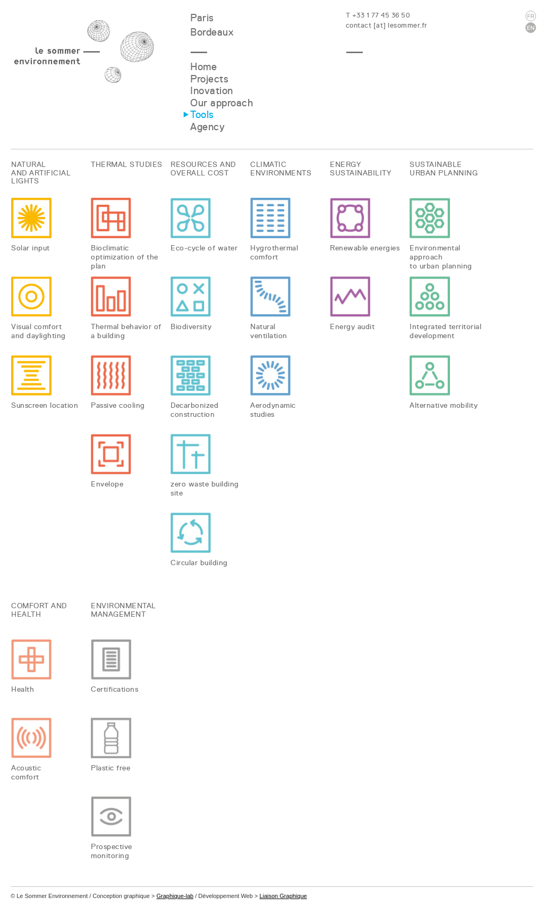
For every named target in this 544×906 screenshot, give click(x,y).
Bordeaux (211, 32)
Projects (209, 79)
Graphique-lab (174, 896)
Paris (202, 17)
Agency (207, 126)
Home (203, 66)
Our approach (221, 102)
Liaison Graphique (283, 896)
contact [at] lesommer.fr (387, 25)
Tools (202, 114)
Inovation (211, 90)
